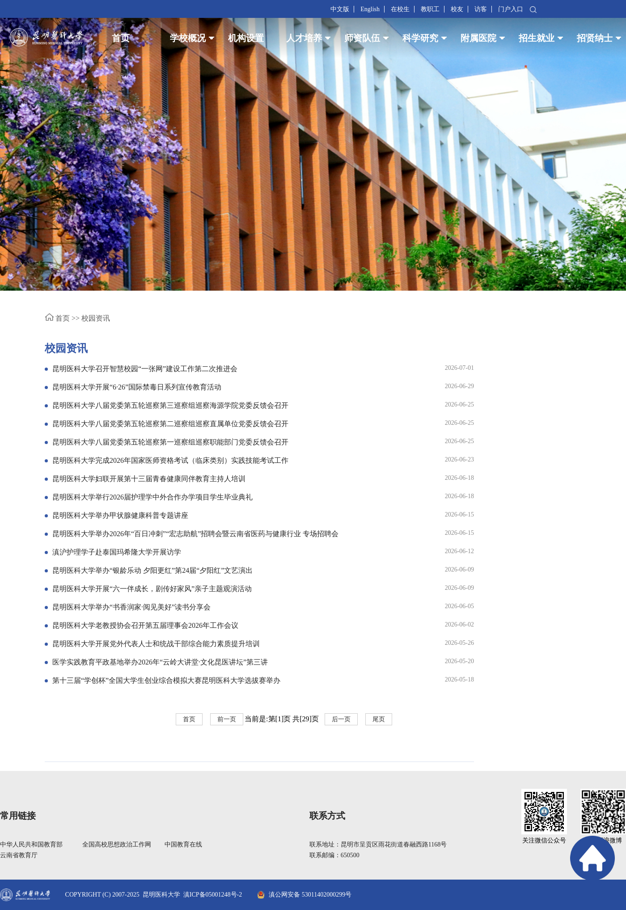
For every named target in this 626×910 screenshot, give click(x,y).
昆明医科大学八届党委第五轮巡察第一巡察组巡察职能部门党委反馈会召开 (170, 442)
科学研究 (420, 38)
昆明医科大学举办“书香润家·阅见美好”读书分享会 (131, 607)
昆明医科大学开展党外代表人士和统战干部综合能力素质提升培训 (156, 644)
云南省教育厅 (19, 855)
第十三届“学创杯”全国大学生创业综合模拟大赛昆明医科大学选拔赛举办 (166, 680)
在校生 (400, 9)
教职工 (430, 9)
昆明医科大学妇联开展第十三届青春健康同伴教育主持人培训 (148, 479)
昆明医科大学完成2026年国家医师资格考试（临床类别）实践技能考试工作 (170, 460)
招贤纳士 (595, 38)
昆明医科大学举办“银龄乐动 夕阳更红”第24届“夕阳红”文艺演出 (152, 570)
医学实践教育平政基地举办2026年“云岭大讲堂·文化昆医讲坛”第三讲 (160, 662)
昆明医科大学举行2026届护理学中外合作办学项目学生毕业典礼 (152, 497)
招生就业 (536, 38)
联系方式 (327, 816)
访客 (480, 9)
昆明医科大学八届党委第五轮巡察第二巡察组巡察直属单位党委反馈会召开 (170, 423)
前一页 (226, 719)
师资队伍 (362, 38)
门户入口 (510, 9)
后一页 (341, 719)
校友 (457, 9)
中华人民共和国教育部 (31, 844)
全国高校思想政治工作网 (116, 844)
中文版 (339, 9)
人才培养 (304, 38)
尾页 (378, 719)
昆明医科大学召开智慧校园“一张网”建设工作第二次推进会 (144, 368)
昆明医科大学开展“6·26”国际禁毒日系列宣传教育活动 (136, 387)
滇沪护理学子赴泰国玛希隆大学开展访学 (116, 552)
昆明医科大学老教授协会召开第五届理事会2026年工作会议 (145, 625)
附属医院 (478, 38)
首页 (121, 38)
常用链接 (18, 816)
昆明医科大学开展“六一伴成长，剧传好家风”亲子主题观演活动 (152, 589)
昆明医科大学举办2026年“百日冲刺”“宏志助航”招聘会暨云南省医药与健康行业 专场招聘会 (195, 534)
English (370, 9)
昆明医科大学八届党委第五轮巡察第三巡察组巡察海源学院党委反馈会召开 (170, 405)
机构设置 (246, 38)
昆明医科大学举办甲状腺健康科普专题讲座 (120, 515)
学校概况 (188, 38)
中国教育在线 (183, 844)
